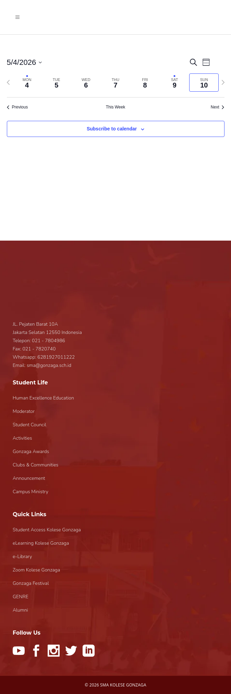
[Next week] (223, 82)
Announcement (29, 478)
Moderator (24, 411)
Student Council (29, 424)
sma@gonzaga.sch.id (49, 365)
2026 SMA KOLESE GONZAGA (117, 685)
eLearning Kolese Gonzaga (41, 543)
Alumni (20, 610)
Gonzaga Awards (31, 451)
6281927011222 (56, 357)
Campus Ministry (30, 491)
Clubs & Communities (35, 465)
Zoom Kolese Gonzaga (36, 570)
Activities (22, 438)
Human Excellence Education (43, 398)
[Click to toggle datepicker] (24, 62)
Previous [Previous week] (17, 107)
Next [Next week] (217, 107)
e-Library (22, 556)
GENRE (20, 596)
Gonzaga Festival (31, 583)
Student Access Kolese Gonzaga (47, 530)
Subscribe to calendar (112, 128)
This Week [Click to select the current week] (115, 107)
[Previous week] (8, 82)
